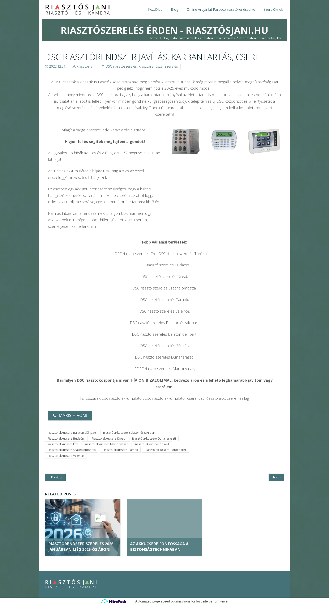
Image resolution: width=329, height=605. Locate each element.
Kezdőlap (155, 9)
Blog (174, 9)
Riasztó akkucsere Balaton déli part (71, 433)
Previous (55, 477)
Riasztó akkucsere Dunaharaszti (154, 438)
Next (276, 477)
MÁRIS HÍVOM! (70, 415)
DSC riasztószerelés (186, 38)
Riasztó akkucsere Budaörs (66, 438)
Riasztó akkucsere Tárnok (120, 450)
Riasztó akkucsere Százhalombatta (71, 450)
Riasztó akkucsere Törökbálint (165, 450)
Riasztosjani (85, 66)
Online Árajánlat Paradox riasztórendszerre (221, 9)
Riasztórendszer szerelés (218, 38)
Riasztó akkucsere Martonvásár (106, 444)
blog (165, 38)
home (154, 38)
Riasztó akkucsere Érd (62, 444)
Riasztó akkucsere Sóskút (151, 444)
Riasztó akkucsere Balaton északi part (129, 433)
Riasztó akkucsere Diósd (108, 438)
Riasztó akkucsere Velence (65, 456)
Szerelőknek (273, 9)
